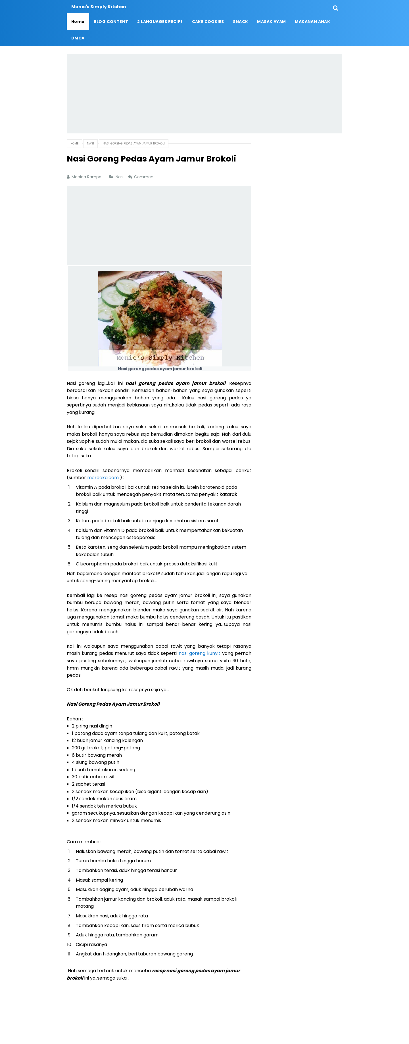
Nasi (120, 177)
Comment (145, 177)
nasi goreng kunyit (199, 653)
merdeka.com (103, 477)
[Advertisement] (204, 93)
